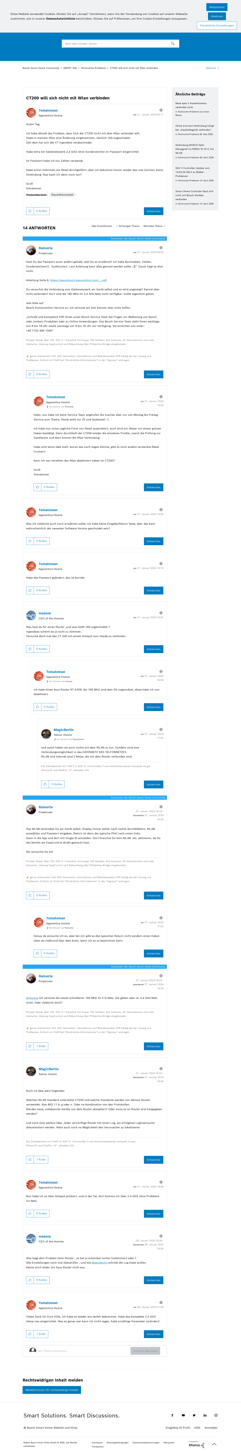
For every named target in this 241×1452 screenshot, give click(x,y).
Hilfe (197, 1427)
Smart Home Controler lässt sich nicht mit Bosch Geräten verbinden (194, 195)
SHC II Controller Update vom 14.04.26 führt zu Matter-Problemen (192, 172)
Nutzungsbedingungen (118, 1442)
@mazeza (32, 998)
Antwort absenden (145, 1351)
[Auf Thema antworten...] (84, 1351)
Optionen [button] (211, 67)
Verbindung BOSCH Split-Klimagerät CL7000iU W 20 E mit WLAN (194, 149)
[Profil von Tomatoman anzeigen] (48, 110)
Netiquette (169, 1442)
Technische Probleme (93, 67)
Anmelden (211, 1427)
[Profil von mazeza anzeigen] (45, 613)
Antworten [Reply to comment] (153, 374)
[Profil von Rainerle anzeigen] (46, 248)
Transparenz (98, 1446)
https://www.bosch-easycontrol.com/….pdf (78, 280)
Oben (214, 1444)
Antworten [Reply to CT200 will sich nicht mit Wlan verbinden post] (153, 211)
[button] (216, 7)
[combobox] (120, 44)
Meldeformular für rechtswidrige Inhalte (51, 1390)
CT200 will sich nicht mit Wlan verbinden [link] (134, 67)
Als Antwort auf (61, 406)
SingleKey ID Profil (178, 1427)
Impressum (97, 1442)
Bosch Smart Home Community (41, 67)
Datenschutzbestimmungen (146, 1442)
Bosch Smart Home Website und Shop (52, 1427)
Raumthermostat (62, 194)
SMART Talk (70, 67)
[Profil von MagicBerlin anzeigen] (64, 730)
